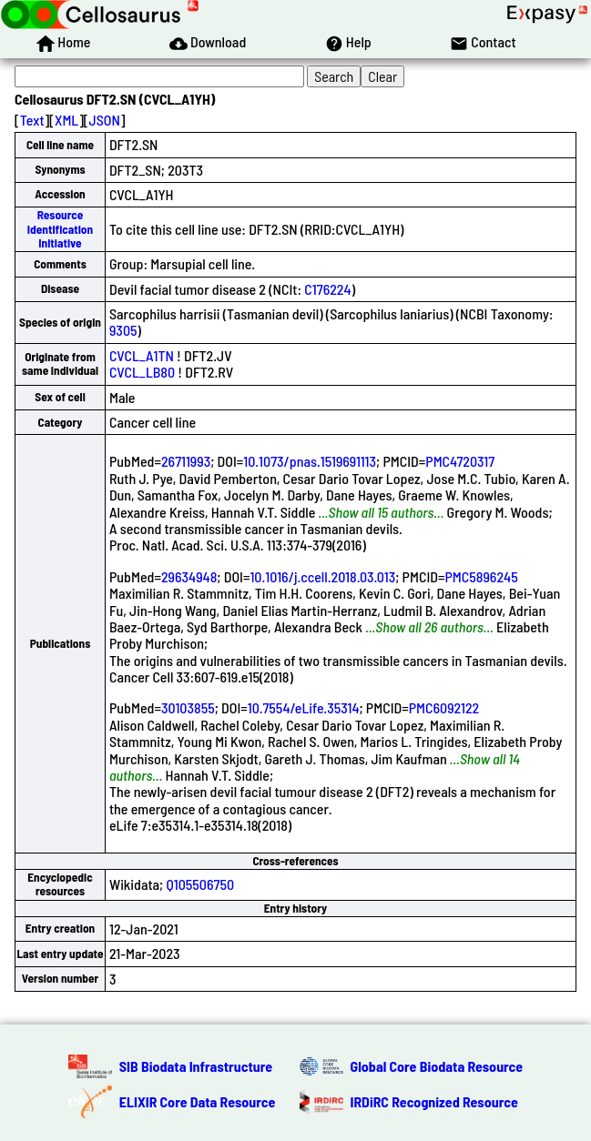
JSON (104, 119)
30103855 (188, 707)
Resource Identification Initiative (60, 228)
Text (32, 119)
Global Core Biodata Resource (437, 1066)
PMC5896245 (480, 576)
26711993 (185, 461)
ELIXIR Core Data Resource (197, 1101)
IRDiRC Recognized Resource (434, 1101)
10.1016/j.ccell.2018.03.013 (322, 576)
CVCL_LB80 (142, 371)
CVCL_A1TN (141, 355)
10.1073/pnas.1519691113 (309, 461)
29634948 (189, 576)
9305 (123, 329)
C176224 (327, 289)
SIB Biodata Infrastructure (195, 1066)
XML (66, 119)
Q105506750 (200, 884)
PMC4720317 (459, 461)
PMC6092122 (444, 707)
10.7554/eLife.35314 (304, 707)
